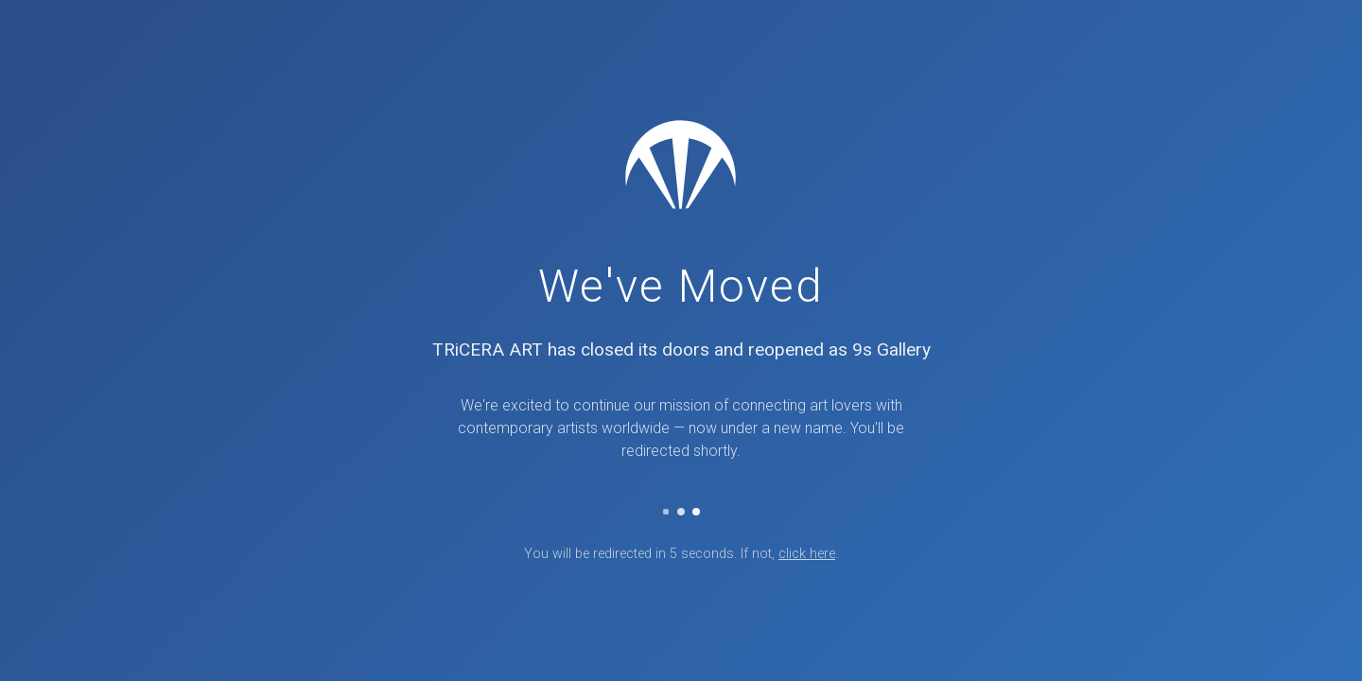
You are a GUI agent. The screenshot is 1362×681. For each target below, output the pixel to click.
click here (806, 554)
